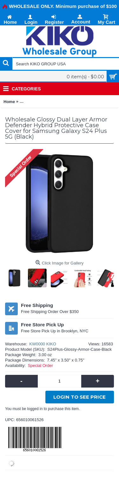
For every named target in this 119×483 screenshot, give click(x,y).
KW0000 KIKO (42, 344)
